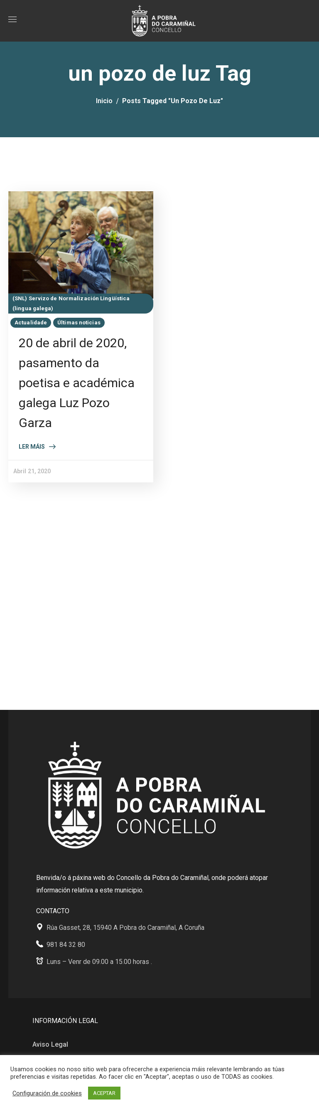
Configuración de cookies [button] (47, 1093)
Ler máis (32, 446)
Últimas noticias (79, 322)
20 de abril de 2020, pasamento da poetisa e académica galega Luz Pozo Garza (77, 383)
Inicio (104, 101)
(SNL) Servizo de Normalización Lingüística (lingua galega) (71, 303)
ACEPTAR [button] (104, 1093)
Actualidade (31, 322)
